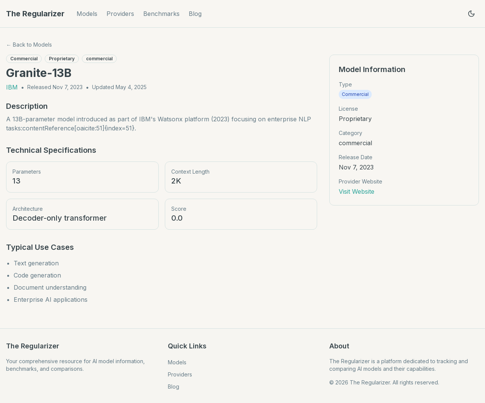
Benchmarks (161, 13)
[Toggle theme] (471, 13)
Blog (195, 13)
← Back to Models (29, 44)
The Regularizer (35, 13)
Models (87, 13)
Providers (120, 13)
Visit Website (356, 191)
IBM (12, 87)
